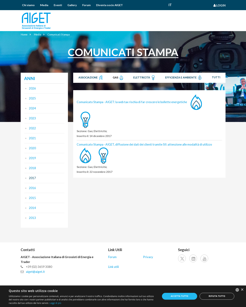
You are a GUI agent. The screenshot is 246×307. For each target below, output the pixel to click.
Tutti (216, 77)
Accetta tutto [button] (179, 296)
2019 (32, 158)
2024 (32, 108)
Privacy (148, 257)
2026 (32, 88)
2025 (32, 98)
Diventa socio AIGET (109, 5)
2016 (32, 188)
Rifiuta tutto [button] (217, 296)
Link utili (113, 267)
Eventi (58, 5)
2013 (32, 218)
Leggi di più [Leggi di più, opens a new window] (55, 303)
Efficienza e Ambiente (183, 77)
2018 (32, 168)
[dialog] (123, 296)
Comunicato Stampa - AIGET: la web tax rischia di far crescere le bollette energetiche (132, 102)
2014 (32, 208)
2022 (32, 128)
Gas (118, 77)
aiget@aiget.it (35, 271)
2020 (32, 148)
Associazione (90, 77)
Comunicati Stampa (58, 34)
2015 (32, 198)
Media (44, 5)
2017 (32, 178)
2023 (32, 118)
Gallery (72, 5)
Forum (86, 5)
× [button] (242, 289)
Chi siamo (28, 5)
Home (24, 34)
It (170, 5)
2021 (32, 138)
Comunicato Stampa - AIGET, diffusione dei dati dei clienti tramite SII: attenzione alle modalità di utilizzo (144, 144)
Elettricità (144, 77)
